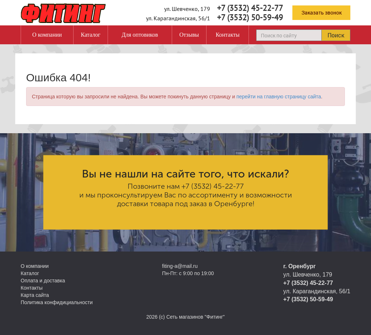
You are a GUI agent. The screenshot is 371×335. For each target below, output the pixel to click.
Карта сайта (35, 295)
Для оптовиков (140, 35)
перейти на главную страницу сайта (278, 96)
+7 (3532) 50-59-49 (250, 17)
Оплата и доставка (43, 280)
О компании (47, 35)
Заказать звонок (321, 12)
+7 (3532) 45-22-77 (250, 8)
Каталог (90, 35)
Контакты (227, 35)
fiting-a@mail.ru (179, 266)
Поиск (336, 35)
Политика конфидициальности (57, 302)
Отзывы (189, 35)
